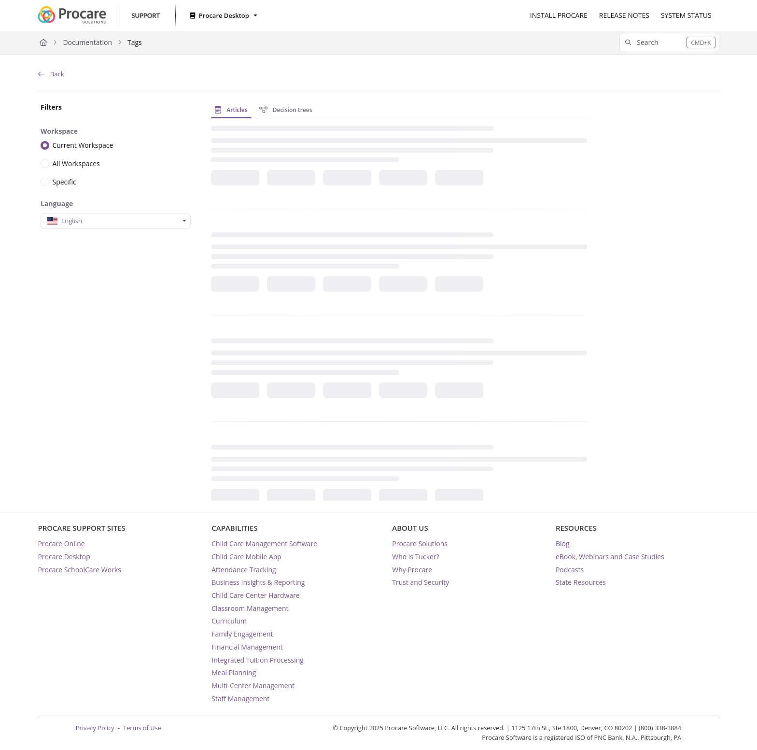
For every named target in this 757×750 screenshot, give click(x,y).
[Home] (43, 42)
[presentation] (233, 110)
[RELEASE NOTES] (624, 15)
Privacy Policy (95, 727)
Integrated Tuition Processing (257, 660)
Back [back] (51, 74)
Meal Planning (233, 672)
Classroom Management (249, 608)
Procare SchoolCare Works (79, 569)
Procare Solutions (420, 543)
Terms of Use (142, 727)
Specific (64, 181)
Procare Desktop (64, 556)
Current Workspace (83, 145)
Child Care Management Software (264, 543)
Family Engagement (242, 633)
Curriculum (229, 620)
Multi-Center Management (252, 685)
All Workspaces (76, 163)
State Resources (581, 582)
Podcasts (570, 569)
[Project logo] (98, 15)
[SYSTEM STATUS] (686, 15)
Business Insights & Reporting (258, 582)
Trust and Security (420, 582)
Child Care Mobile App (246, 556)
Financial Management (247, 646)
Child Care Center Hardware (255, 595)
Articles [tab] (231, 110)
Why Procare (412, 569)
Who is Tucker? (415, 556)
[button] (669, 42)
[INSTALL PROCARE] (559, 15)
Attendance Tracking (243, 569)
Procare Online (61, 543)
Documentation (87, 42)
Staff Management (240, 698)
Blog (563, 543)
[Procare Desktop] (222, 16)
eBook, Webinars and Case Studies (610, 556)
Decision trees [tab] (285, 110)
